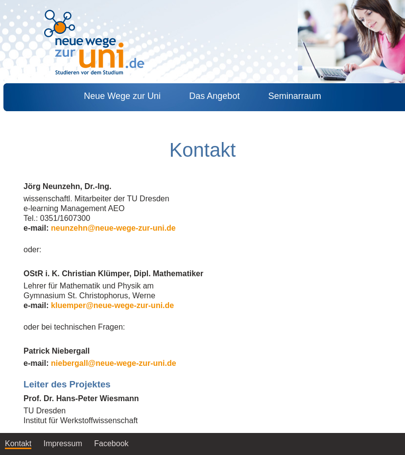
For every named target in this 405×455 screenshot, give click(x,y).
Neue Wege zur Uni (122, 96)
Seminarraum (294, 96)
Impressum (63, 443)
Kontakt (18, 443)
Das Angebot (214, 96)
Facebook (112, 443)
